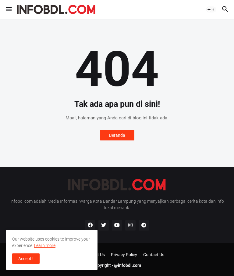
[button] (8, 9)
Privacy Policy (124, 254)
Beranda (117, 135)
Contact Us (153, 254)
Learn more (44, 245)
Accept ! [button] (26, 258)
